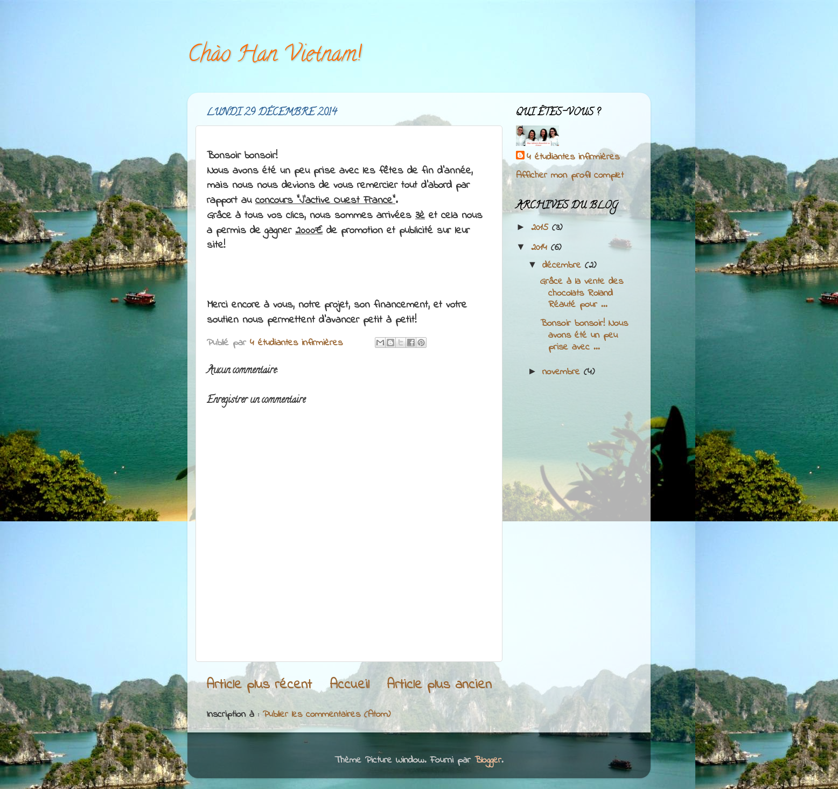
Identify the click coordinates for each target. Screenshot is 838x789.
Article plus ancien (439, 685)
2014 (541, 248)
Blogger (487, 760)
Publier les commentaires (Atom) (326, 715)
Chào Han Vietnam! (274, 56)
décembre (563, 266)
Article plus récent (259, 685)
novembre (563, 372)
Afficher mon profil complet (570, 176)
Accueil (349, 685)
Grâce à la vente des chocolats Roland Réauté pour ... (581, 293)
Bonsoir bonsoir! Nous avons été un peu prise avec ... (584, 335)
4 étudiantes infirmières (573, 157)
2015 (541, 228)
